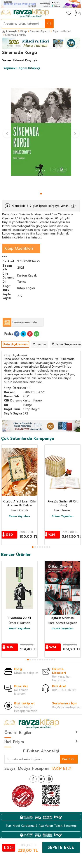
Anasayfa (9, 31)
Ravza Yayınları (19, 516)
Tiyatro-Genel (62, 31)
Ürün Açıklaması (15, 344)
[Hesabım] (60, 13)
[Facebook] (33, 779)
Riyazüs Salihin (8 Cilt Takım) (63, 503)
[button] (41, 193)
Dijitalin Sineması (62, 618)
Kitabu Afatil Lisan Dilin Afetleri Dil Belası (19, 503)
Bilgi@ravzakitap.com (66, 707)
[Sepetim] (77, 13)
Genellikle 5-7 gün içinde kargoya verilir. (40, 206)
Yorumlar (40, 344)
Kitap (23, 31)
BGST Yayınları (19, 628)
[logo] (25, 13)
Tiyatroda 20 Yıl (19, 618)
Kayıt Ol (68, 759)
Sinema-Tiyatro (40, 31)
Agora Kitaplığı (21, 68)
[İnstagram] (49, 779)
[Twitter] (41, 779)
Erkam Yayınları (62, 516)
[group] (41, 131)
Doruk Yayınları (62, 628)
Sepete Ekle (61, 847)
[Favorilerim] (69, 13)
